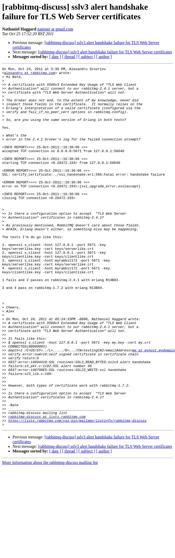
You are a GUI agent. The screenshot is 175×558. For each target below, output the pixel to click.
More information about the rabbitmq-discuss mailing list (50, 534)
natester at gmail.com (55, 29)
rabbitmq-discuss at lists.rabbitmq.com (46, 487)
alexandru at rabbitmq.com (29, 74)
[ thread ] (69, 56)
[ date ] (55, 56)
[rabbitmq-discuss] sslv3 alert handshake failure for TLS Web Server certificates (105, 52)
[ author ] (104, 56)
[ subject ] (87, 56)
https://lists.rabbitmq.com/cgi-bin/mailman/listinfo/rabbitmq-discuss (77, 491)
